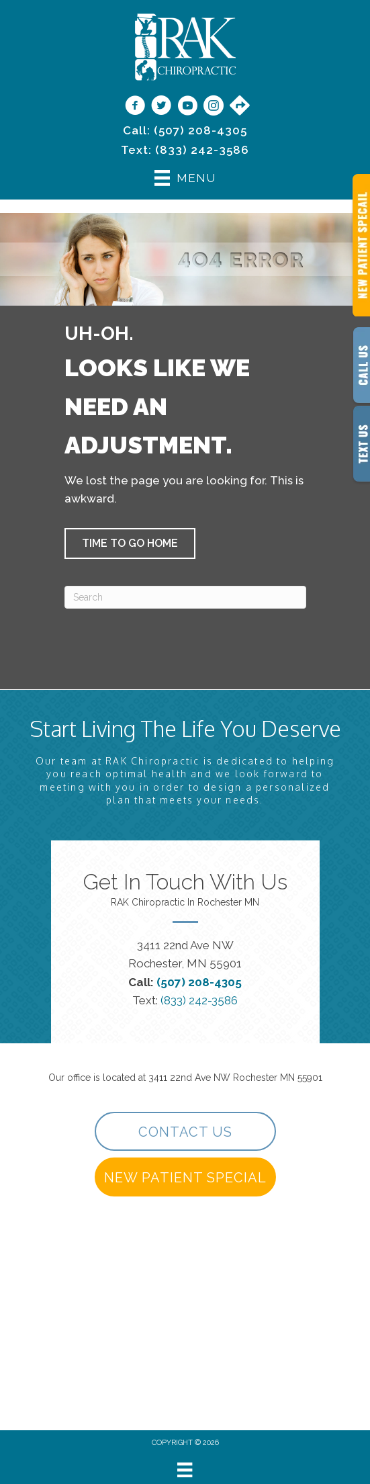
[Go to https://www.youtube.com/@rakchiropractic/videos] (187, 107)
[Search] (185, 597)
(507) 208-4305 (200, 130)
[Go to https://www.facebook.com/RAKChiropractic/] (135, 107)
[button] (129, 543)
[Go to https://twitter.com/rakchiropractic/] (161, 107)
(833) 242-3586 (202, 150)
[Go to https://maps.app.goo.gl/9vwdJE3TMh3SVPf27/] (239, 106)
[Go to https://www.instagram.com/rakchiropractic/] (213, 107)
